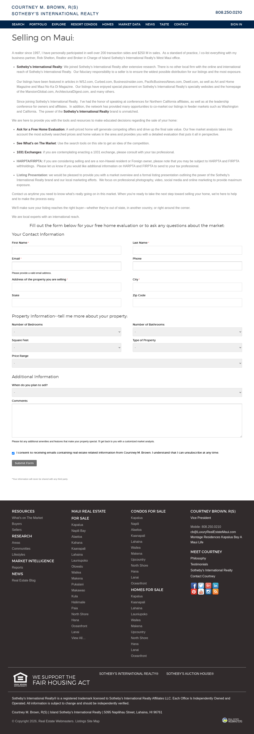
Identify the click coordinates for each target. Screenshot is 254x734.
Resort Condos (84, 24)
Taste (164, 24)
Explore (59, 24)
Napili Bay (78, 530)
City (136, 279)
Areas (16, 542)
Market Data (129, 24)
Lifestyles (18, 554)
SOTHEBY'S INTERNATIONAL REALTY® (128, 673)
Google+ (208, 586)
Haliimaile (78, 602)
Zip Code (139, 295)
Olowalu (77, 566)
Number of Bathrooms (149, 324)
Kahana (76, 542)
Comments (20, 401)
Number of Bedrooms (27, 324)
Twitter (201, 586)
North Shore (80, 614)
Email (16, 258)
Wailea (76, 572)
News (150, 24)
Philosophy (198, 558)
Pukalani (77, 584)
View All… (78, 638)
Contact (181, 24)
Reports (17, 567)
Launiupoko (79, 560)
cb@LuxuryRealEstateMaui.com (213, 532)
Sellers (17, 529)
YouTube (201, 592)
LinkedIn (215, 586)
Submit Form (24, 463)
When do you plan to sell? (30, 385)
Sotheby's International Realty (39, 67)
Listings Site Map (87, 721)
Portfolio (38, 24)
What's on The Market (27, 518)
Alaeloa (76, 536)
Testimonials (199, 564)
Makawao (78, 590)
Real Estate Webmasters (56, 721)
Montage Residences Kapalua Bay (214, 537)
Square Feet (20, 340)
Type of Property (144, 340)
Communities (21, 548)
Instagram (208, 592)
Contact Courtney (202, 576)
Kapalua (77, 524)
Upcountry (138, 559)
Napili (135, 523)
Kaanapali (78, 548)
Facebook (194, 586)
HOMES (108, 24)
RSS (215, 592)
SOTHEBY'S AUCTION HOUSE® (190, 673)
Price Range (20, 356)
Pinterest (194, 592)
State (15, 295)
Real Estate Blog (24, 580)
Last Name (141, 242)
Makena (77, 578)
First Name (20, 242)
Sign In (236, 24)
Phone (137, 258)
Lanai (75, 632)
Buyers (17, 523)
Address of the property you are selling (40, 279)
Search (18, 24)
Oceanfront (79, 626)
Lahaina (77, 554)
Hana (75, 620)
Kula (74, 596)
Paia (74, 608)
